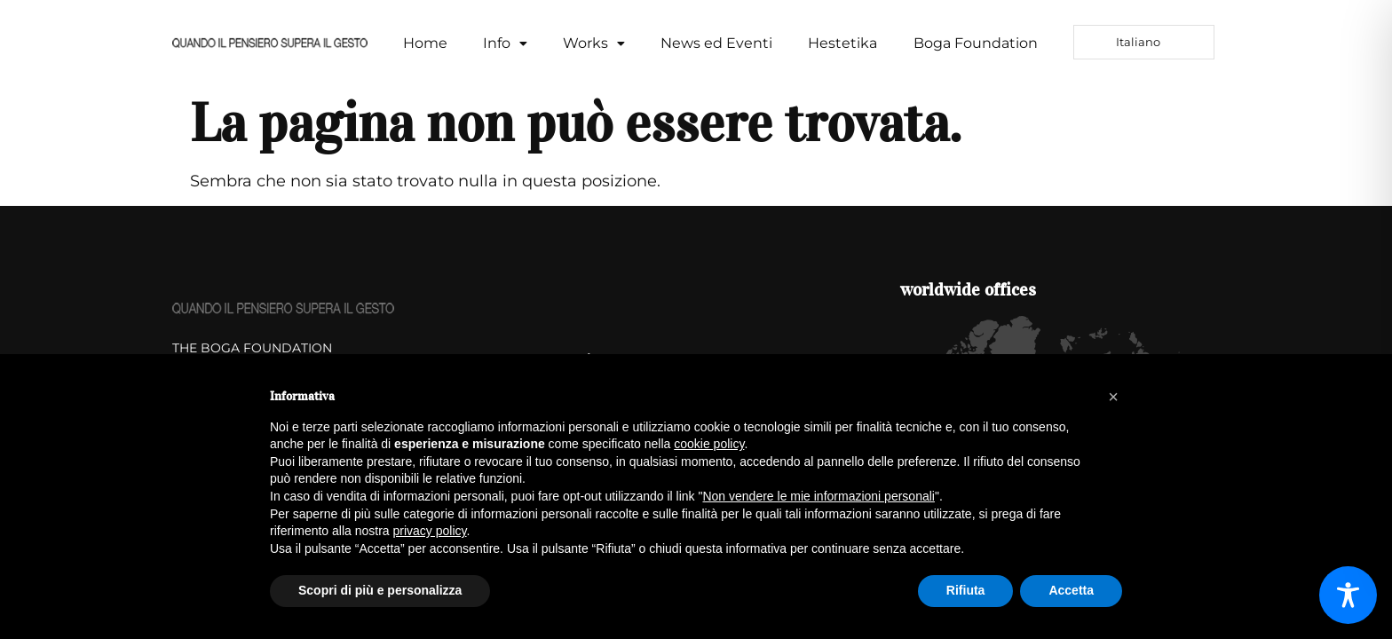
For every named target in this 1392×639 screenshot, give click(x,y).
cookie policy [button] (709, 444)
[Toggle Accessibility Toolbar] (1348, 595)
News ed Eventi (716, 43)
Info (505, 43)
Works (594, 43)
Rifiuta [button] (965, 590)
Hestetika (842, 43)
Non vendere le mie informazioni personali (818, 496)
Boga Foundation (976, 43)
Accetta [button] (1071, 590)
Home (425, 43)
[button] (505, 43)
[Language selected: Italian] (1143, 42)
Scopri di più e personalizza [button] (380, 590)
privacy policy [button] (430, 531)
